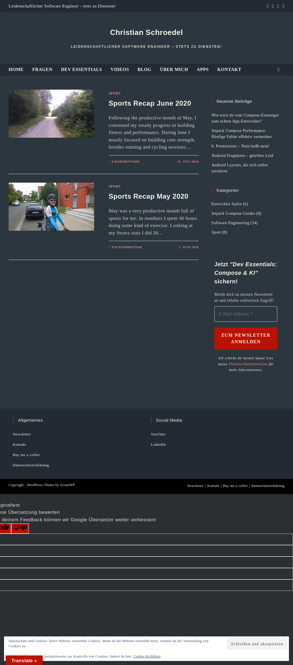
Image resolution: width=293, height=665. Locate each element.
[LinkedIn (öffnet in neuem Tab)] (267, 6)
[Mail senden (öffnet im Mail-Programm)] (282, 6)
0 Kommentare (126, 161)
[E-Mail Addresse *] (245, 314)
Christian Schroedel (146, 32)
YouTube (158, 434)
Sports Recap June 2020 (150, 103)
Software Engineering (230, 223)
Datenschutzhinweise (244, 364)
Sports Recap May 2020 (149, 196)
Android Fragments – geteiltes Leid (242, 155)
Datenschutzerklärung (31, 465)
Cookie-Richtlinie (147, 656)
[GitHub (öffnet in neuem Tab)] (273, 6)
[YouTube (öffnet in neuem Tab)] (278, 6)
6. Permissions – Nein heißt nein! (240, 146)
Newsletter (22, 434)
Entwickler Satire (226, 204)
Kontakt (19, 444)
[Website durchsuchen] (279, 70)
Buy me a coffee (26, 454)
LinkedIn (158, 444)
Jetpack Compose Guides (233, 213)
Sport (115, 93)
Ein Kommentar (127, 247)
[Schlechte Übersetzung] (20, 528)
